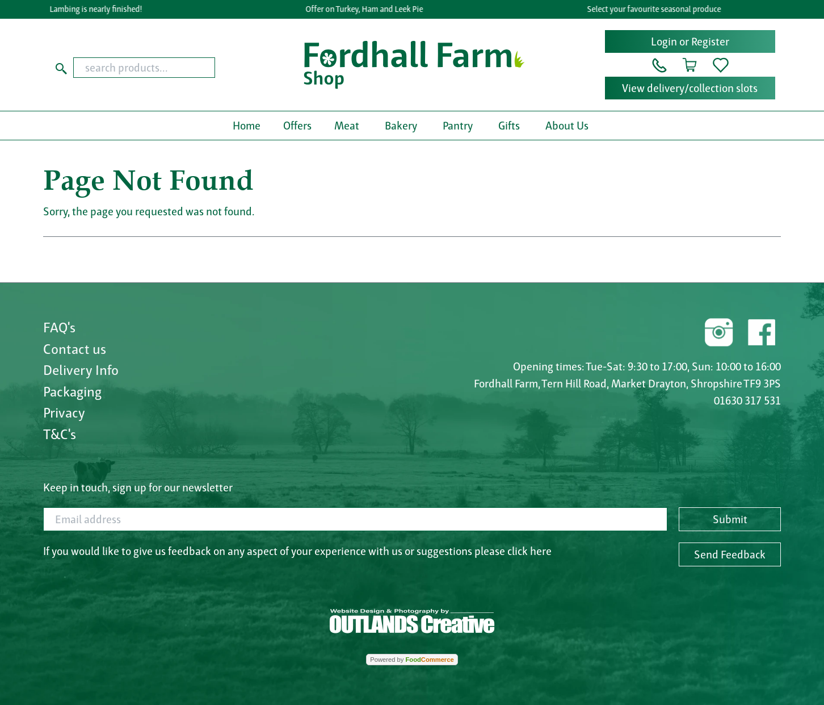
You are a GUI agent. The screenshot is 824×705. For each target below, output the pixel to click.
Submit (730, 519)
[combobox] (166, 67)
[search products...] (144, 67)
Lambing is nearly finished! (98, 9)
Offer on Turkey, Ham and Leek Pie (367, 9)
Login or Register (690, 41)
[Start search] (61, 67)
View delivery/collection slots (690, 88)
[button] (659, 64)
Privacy (64, 412)
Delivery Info (81, 369)
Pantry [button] (458, 125)
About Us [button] (566, 125)
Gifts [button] (509, 125)
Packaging (72, 391)
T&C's (59, 434)
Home (246, 125)
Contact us (74, 348)
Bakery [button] (401, 125)
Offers (297, 125)
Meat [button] (346, 125)
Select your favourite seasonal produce (656, 9)
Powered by (411, 659)
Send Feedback (730, 554)
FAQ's (59, 327)
